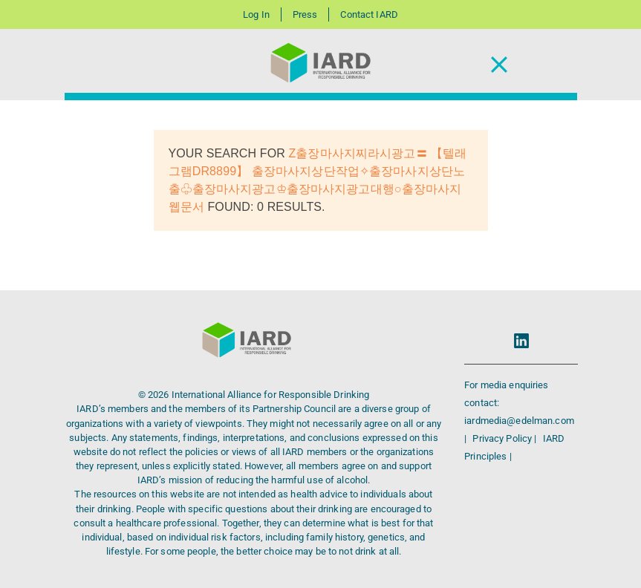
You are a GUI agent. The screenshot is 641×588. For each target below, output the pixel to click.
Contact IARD (368, 14)
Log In (256, 14)
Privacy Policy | (505, 438)
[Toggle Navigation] (499, 65)
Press (305, 14)
